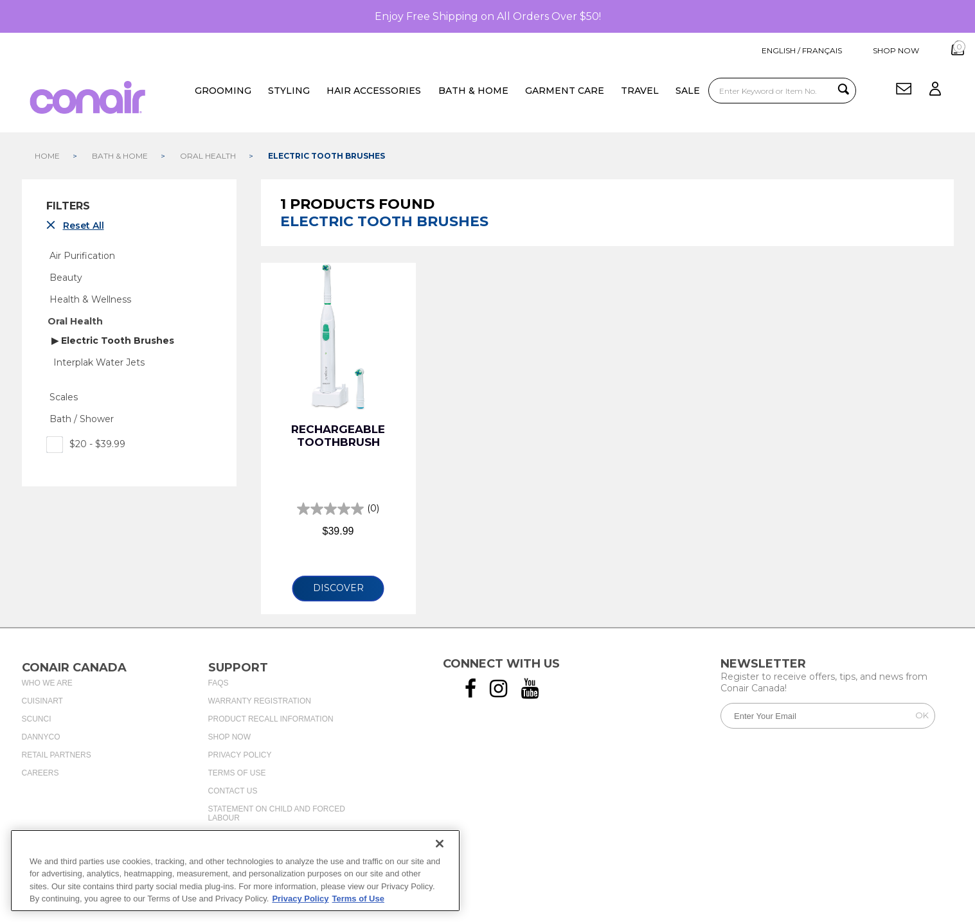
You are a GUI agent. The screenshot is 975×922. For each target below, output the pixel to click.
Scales (63, 395)
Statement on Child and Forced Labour (276, 811)
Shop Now (229, 735)
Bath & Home (472, 89)
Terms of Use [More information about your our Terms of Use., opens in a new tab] (358, 898)
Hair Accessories (373, 89)
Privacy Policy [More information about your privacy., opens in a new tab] (300, 898)
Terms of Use (237, 771)
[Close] (439, 843)
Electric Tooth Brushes (116, 338)
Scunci (36, 717)
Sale (686, 89)
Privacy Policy (240, 753)
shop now (873, 50)
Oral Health (75, 319)
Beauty (65, 275)
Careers (40, 771)
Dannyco (41, 735)
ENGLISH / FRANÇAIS (781, 50)
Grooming (221, 89)
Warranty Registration (259, 699)
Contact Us (233, 789)
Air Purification (82, 254)
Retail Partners (56, 753)
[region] (235, 870)
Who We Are (47, 681)
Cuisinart (42, 699)
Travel (638, 89)
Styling (288, 89)
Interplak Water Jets (99, 360)
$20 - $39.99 (85, 442)
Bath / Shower (81, 417)
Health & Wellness (90, 297)
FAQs (218, 681)
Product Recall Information (271, 717)
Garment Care (563, 89)
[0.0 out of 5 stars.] (338, 507)
